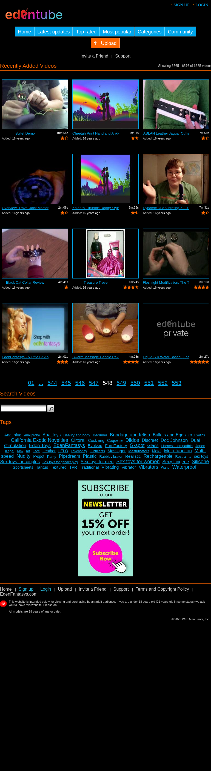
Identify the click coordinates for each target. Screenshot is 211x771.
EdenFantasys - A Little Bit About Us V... (25, 357)
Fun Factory (116, 445)
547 (94, 383)
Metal (156, 451)
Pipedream (69, 456)
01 (31, 383)
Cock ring (96, 440)
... (41, 383)
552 (163, 383)
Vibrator (128, 467)
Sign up (181, 5)
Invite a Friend (94, 56)
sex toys (201, 456)
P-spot (38, 456)
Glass (153, 445)
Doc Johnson (174, 440)
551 (149, 383)
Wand (165, 468)
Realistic (133, 456)
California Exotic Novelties (39, 440)
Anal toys (52, 435)
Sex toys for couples (20, 461)
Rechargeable (158, 456)
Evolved (95, 445)
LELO (63, 451)
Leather (48, 451)
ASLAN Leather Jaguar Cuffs (166, 133)
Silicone (200, 461)
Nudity (23, 456)
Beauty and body (76, 435)
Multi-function (178, 450)
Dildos (132, 440)
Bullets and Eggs (169, 435)
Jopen (200, 446)
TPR (73, 467)
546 (80, 383)
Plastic (89, 456)
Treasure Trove (96, 282)
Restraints (183, 456)
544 (52, 383)
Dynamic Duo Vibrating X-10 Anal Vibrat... (166, 208)
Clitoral (78, 440)
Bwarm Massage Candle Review (95, 357)
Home (6, 589)
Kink (20, 451)
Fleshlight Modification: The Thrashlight (166, 282)
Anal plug (13, 435)
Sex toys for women (137, 461)
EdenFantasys (69, 445)
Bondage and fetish (130, 434)
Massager (117, 450)
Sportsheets (23, 467)
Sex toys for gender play (60, 462)
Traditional (89, 467)
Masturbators (139, 451)
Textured (59, 467)
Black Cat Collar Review (25, 282)
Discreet (150, 440)
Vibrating (110, 467)
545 (66, 383)
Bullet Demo (25, 133)
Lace (36, 451)
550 (135, 383)
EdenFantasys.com (19, 594)
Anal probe (32, 435)
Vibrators (148, 467)
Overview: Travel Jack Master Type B (25, 208)
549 (121, 383)
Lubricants (97, 451)
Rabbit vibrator (110, 456)
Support (122, 56)
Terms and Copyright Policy (162, 589)
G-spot (137, 445)
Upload (65, 589)
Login (201, 5)
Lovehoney (79, 451)
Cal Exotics (197, 435)
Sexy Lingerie (175, 461)
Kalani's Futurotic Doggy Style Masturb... (95, 208)
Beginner (100, 435)
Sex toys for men (97, 461)
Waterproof (184, 467)
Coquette (115, 440)
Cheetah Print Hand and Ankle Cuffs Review (95, 133)
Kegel (9, 451)
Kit (28, 451)
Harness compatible (177, 446)
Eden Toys (40, 445)
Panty (51, 456)
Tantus (42, 467)
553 (176, 383)
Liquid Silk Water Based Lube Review (166, 357)
